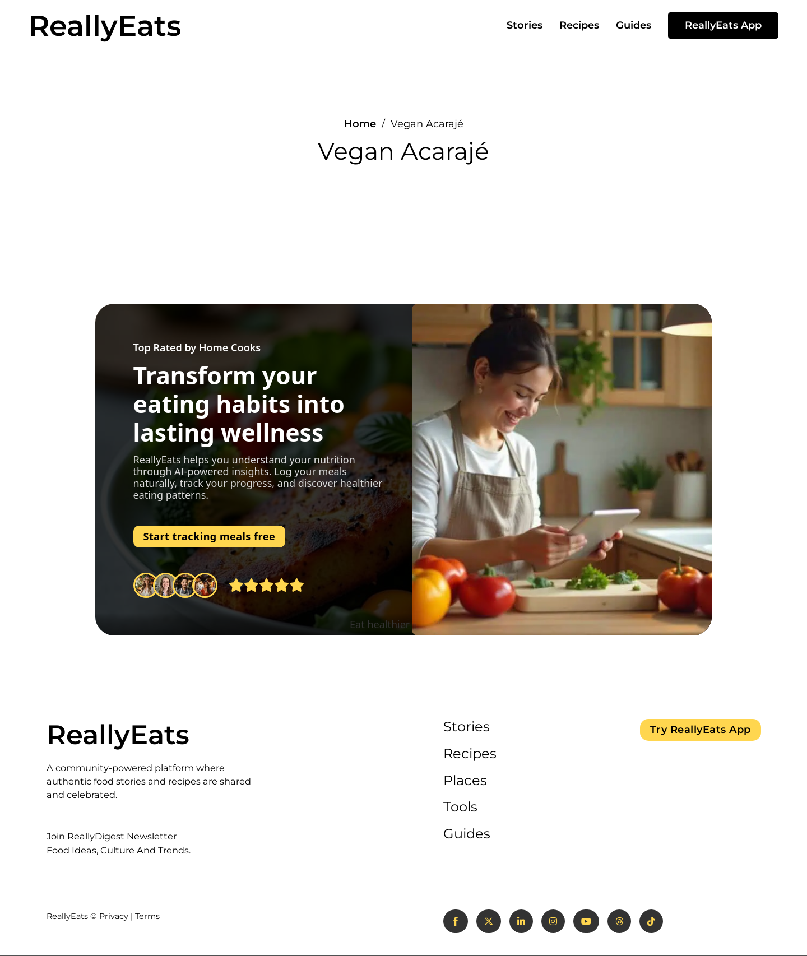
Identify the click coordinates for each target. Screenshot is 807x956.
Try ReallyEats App (700, 729)
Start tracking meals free (209, 536)
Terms (147, 916)
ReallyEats (105, 25)
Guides (633, 25)
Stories (524, 25)
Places (465, 780)
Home (360, 124)
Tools (460, 807)
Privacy (113, 916)
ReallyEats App (723, 25)
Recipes (579, 25)
